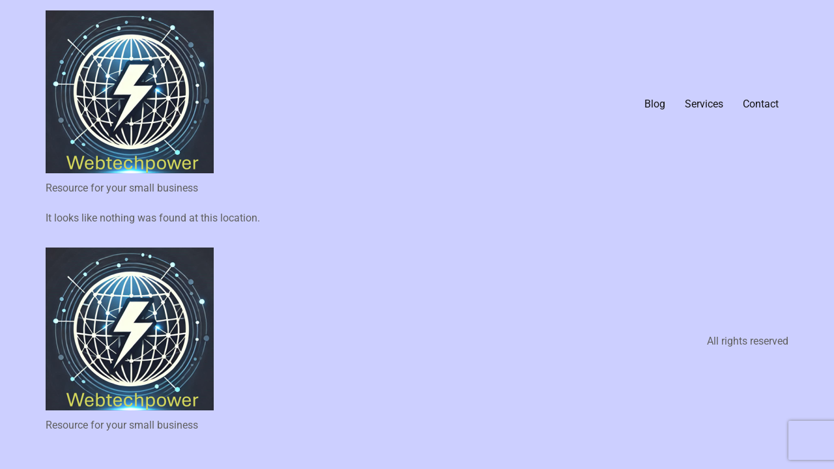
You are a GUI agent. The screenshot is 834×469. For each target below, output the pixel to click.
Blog (654, 104)
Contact (761, 104)
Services (704, 104)
